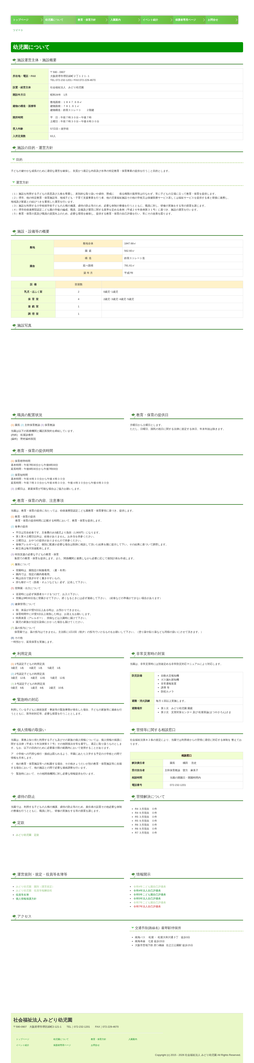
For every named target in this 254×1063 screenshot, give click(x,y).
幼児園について (54, 19)
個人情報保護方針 (26, 898)
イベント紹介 (150, 19)
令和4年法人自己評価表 (147, 890)
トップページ (20, 19)
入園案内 (115, 19)
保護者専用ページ (185, 19)
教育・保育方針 (87, 19)
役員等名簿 (22, 894)
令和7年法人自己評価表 (147, 906)
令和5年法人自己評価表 (147, 898)
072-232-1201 (64, 80)
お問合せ (213, 19)
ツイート (18, 30)
